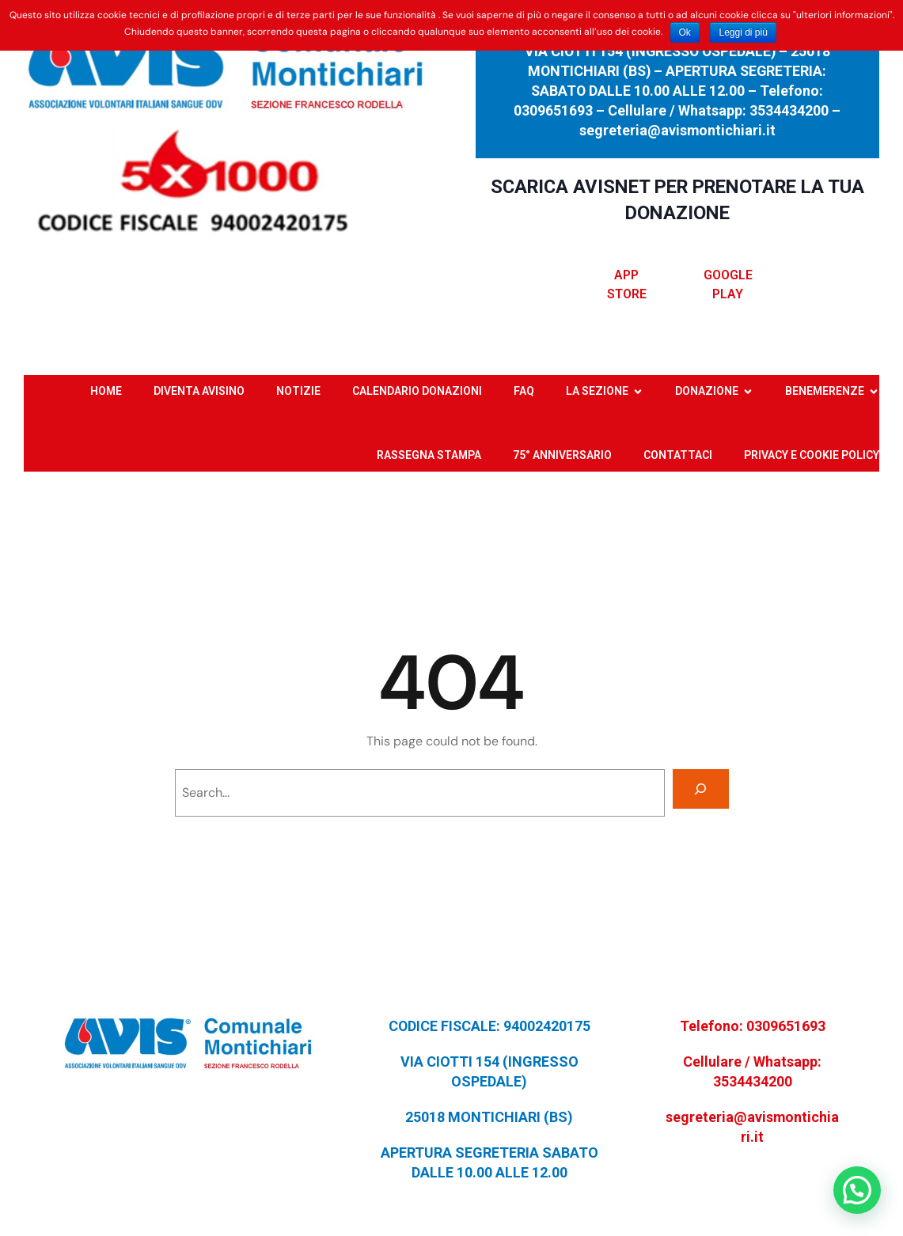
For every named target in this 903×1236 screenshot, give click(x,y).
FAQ (524, 391)
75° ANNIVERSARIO (562, 455)
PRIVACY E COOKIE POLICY (811, 455)
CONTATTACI (677, 455)
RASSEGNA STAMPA (429, 455)
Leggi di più (743, 32)
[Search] (701, 788)
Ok (685, 32)
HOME (106, 391)
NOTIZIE (298, 391)
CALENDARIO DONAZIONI (417, 391)
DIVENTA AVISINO (199, 391)
